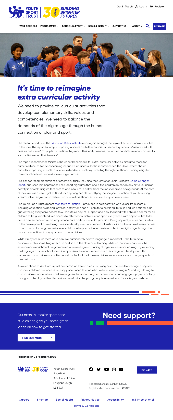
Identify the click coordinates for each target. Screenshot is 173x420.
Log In (143, 6)
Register (159, 6)
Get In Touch (125, 6)
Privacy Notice (90, 399)
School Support (73, 26)
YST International (143, 399)
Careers (24, 399)
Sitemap (42, 399)
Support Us (121, 26)
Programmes (49, 26)
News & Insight (98, 26)
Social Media (64, 399)
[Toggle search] (147, 26)
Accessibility (115, 399)
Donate (159, 26)
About (137, 26)
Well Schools (28, 26)
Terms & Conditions (86, 405)
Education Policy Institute (66, 143)
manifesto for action (67, 203)
